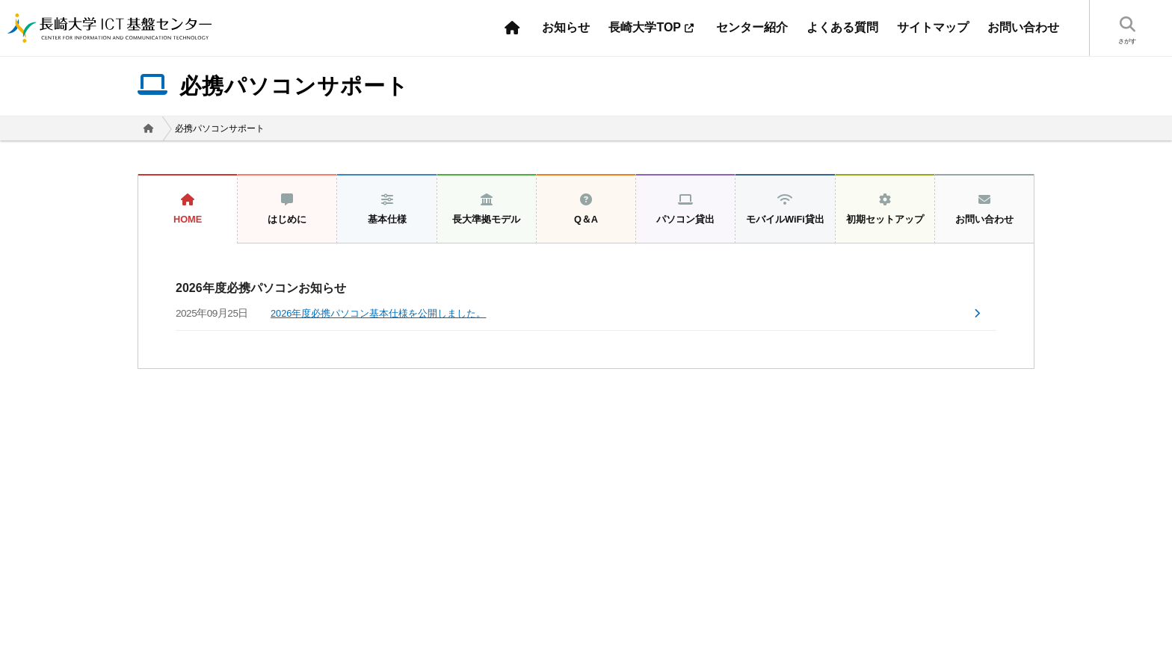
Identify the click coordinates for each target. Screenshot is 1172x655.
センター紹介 (752, 27)
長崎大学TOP (652, 27)
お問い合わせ (1023, 27)
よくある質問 (842, 27)
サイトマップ (933, 27)
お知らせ (566, 27)
